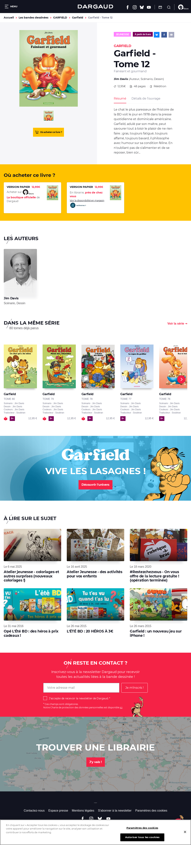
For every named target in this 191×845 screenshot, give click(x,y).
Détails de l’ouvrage (145, 98)
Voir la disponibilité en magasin (87, 203)
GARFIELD (60, 17)
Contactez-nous (34, 810)
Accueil (9, 17)
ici (121, 707)
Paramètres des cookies (151, 810)
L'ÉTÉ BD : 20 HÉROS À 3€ (90, 631)
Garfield (77, 17)
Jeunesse (122, 34)
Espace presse (58, 810)
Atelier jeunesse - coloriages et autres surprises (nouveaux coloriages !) (31, 576)
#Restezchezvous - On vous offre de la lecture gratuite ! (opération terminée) (154, 576)
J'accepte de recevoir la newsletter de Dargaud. (78, 698)
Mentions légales (83, 810)
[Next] (181, 379)
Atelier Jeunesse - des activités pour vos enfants (94, 574)
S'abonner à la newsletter (114, 810)
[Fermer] (185, 835)
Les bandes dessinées (33, 17)
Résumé (120, 98)
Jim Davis (121, 79)
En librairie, (86, 194)
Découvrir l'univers (95, 484)
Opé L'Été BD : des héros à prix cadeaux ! (31, 633)
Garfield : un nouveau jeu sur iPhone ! (156, 633)
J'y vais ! (95, 762)
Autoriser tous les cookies (142, 840)
